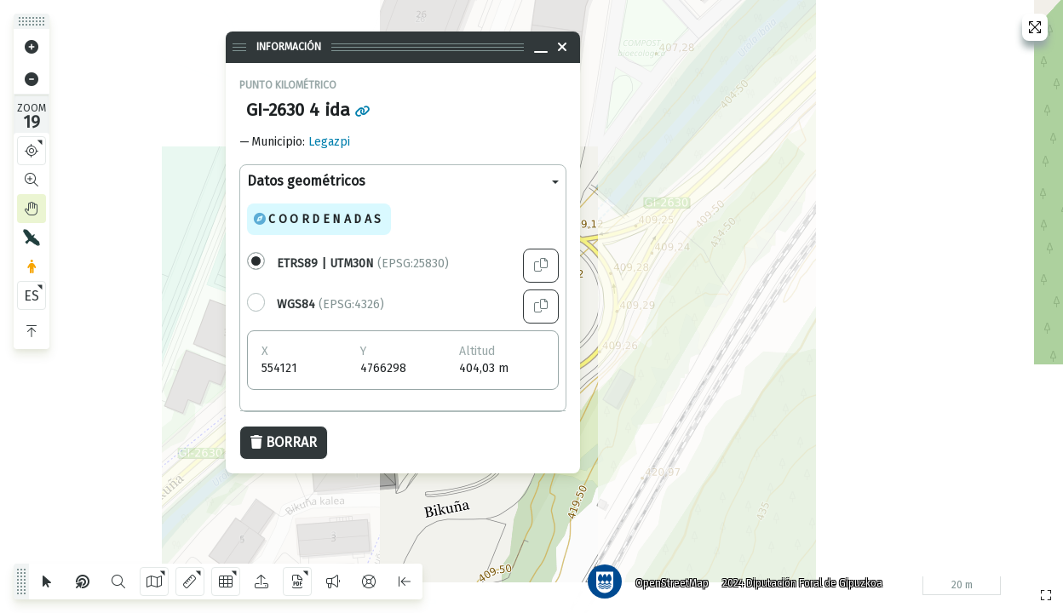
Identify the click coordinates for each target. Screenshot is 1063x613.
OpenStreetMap (672, 583)
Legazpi (329, 142)
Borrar (283, 442)
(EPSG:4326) (330, 304)
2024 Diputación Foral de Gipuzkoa (802, 583)
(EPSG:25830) (363, 263)
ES (31, 296)
